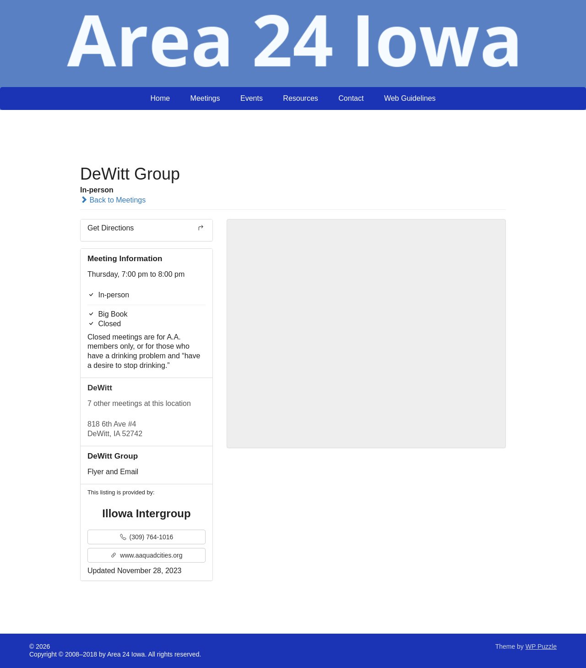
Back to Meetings (113, 200)
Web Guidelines (410, 98)
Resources (300, 98)
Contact (351, 98)
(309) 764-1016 (147, 537)
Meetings (205, 98)
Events (251, 98)
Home (160, 98)
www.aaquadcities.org (146, 555)
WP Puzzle (541, 646)
